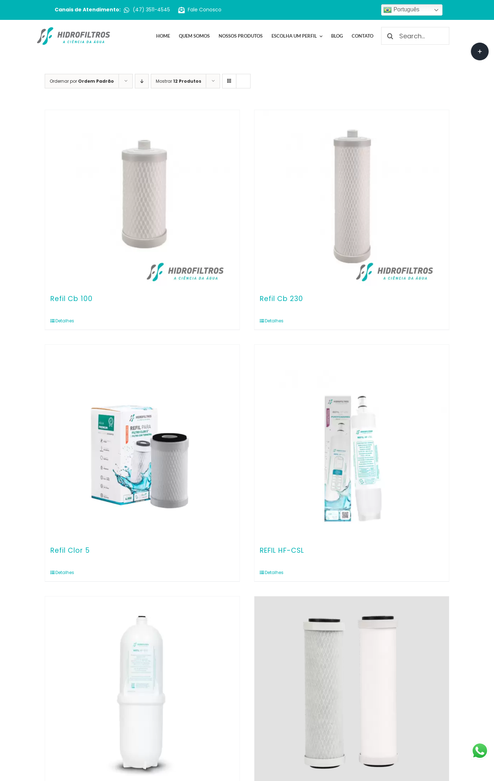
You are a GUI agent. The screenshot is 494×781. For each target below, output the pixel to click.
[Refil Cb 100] (142, 199)
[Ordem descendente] (142, 81)
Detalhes (64, 321)
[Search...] (415, 36)
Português (401, 10)
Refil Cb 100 (71, 299)
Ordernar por (82, 81)
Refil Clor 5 (70, 550)
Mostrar (178, 81)
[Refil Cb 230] (351, 199)
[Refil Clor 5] (142, 442)
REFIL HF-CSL (282, 550)
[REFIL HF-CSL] (351, 442)
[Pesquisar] (390, 36)
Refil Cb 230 (281, 299)
